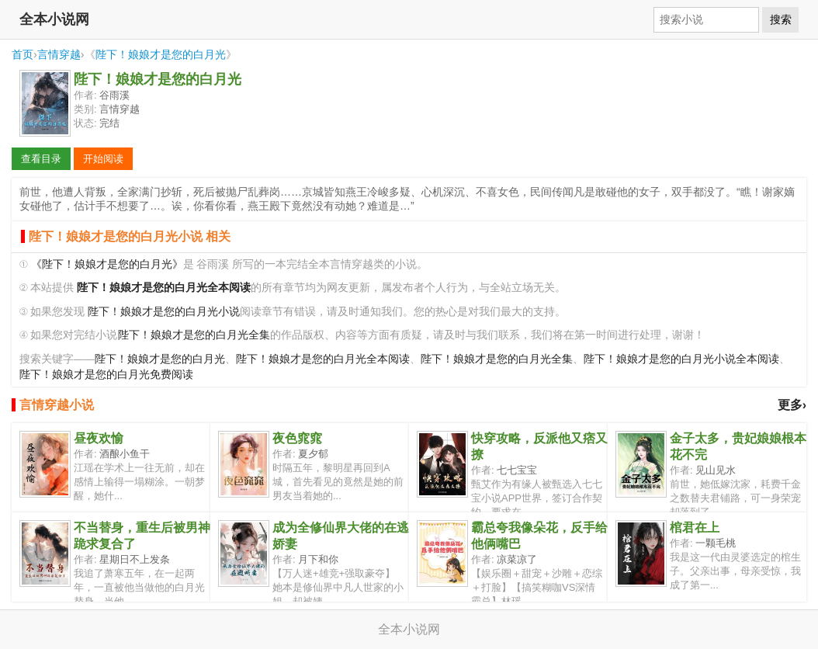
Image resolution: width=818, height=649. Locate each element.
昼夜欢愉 (98, 438)
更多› (792, 404)
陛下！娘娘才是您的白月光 (160, 54)
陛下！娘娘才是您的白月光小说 (164, 312)
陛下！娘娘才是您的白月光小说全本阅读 (681, 359)
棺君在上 (694, 527)
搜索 (781, 19)
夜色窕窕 (297, 438)
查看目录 (41, 159)
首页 (22, 54)
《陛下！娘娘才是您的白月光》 (107, 264)
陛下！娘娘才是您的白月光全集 (194, 335)
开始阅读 (103, 159)
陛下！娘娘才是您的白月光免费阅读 (106, 374)
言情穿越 (59, 54)
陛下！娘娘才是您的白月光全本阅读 (323, 359)
